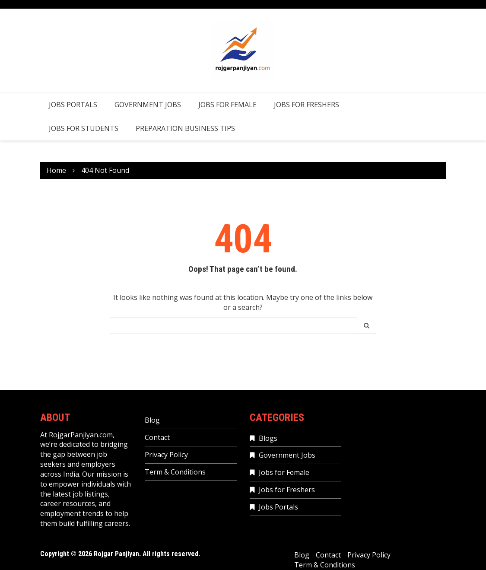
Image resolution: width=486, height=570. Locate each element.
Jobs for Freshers (306, 104)
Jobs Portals (73, 104)
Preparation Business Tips (185, 128)
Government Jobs (147, 104)
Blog (152, 420)
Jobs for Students (83, 128)
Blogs (268, 438)
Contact (157, 437)
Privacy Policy (166, 454)
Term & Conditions (175, 472)
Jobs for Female (227, 104)
